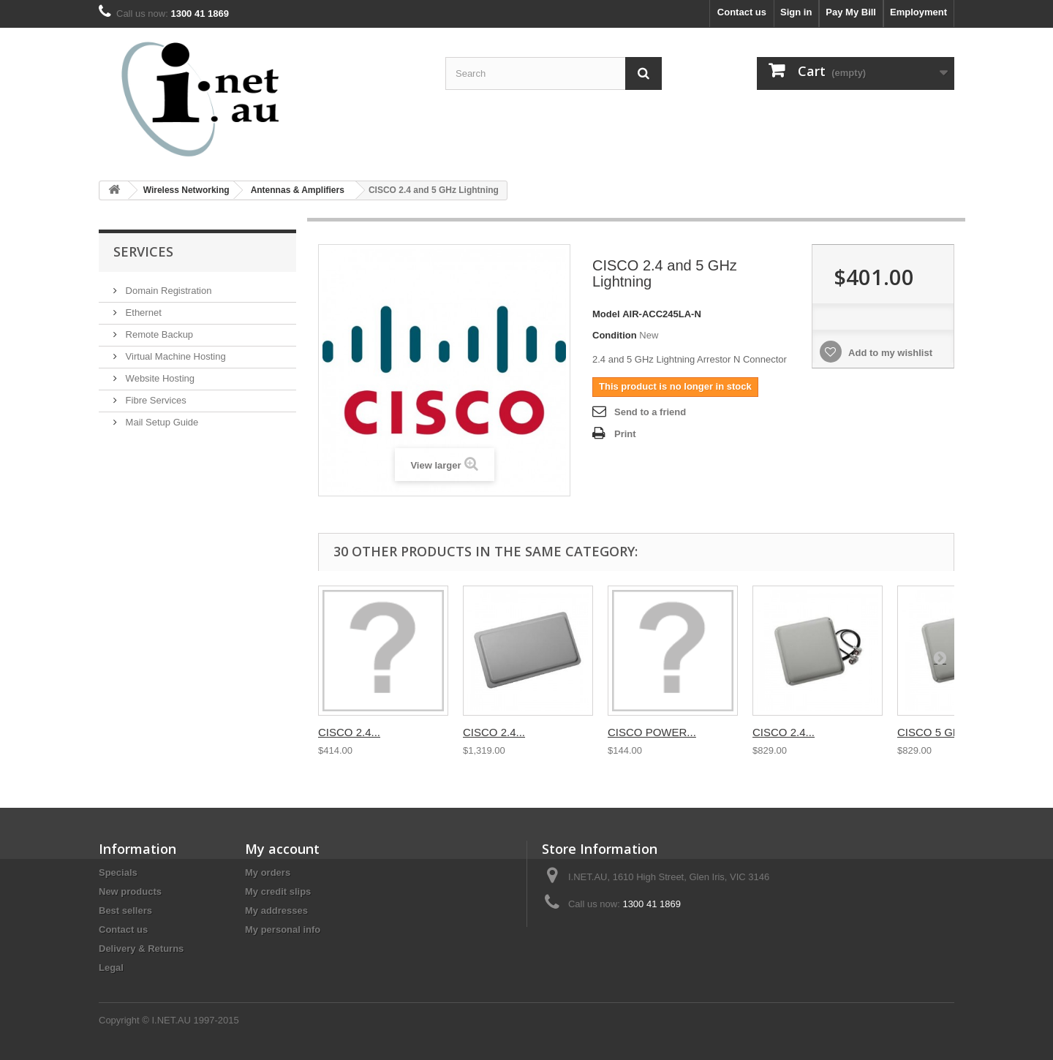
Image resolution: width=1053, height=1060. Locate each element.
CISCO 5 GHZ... (936, 732)
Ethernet (142, 312)
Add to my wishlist (889, 352)
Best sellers (125, 910)
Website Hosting (159, 378)
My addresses (276, 910)
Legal (111, 967)
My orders (267, 872)
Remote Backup (158, 334)
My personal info (282, 929)
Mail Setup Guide (160, 422)
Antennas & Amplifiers (297, 190)
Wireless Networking (186, 190)
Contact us (741, 12)
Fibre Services (154, 400)
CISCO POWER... (652, 732)
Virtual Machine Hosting (174, 356)
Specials (118, 872)
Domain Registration (167, 290)
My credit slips (278, 891)
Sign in (796, 12)
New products (130, 891)
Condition (614, 335)
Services (143, 251)
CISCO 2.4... (349, 732)
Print (625, 433)
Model (606, 313)
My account (282, 849)
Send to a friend (650, 411)
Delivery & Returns (141, 948)
